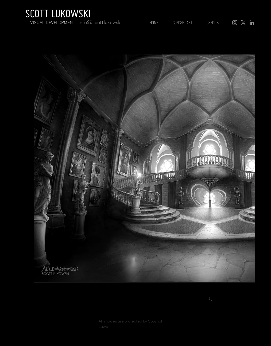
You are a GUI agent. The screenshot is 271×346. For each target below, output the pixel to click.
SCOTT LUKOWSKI (58, 13)
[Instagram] (234, 22)
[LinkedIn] (252, 22)
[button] (210, 300)
